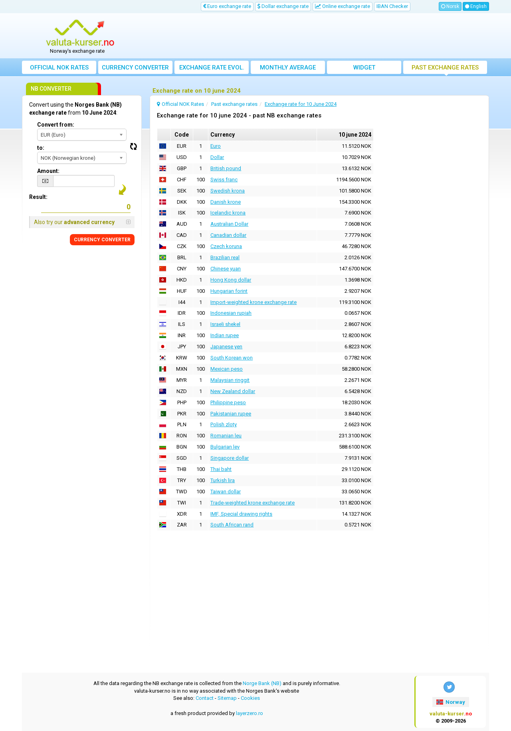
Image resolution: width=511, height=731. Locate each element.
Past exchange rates (445, 67)
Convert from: (55, 124)
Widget (364, 67)
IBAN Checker (392, 6)
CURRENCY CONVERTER (102, 239)
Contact (205, 698)
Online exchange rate (342, 6)
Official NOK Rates (59, 67)
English (476, 6)
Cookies (250, 698)
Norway (450, 702)
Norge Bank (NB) (262, 683)
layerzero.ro (249, 713)
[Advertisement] (314, 36)
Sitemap (227, 698)
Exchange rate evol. (211, 67)
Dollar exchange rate (283, 6)
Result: (38, 197)
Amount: (48, 171)
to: (40, 148)
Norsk (450, 6)
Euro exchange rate (227, 6)
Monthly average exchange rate (288, 69)
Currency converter (135, 67)
